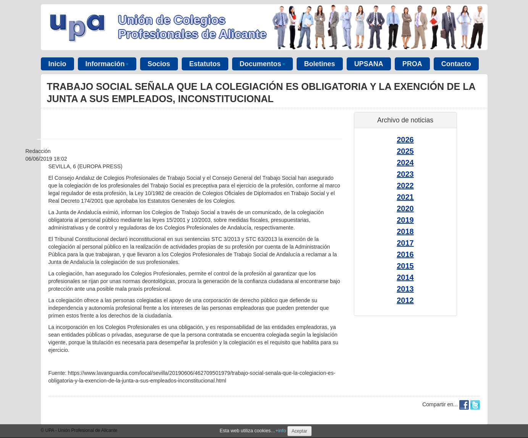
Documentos (262, 64)
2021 (405, 197)
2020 (405, 208)
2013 (405, 289)
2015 (405, 266)
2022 (405, 185)
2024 (405, 162)
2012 (405, 300)
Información (107, 64)
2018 (405, 231)
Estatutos (205, 64)
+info (281, 430)
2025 (405, 151)
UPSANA (368, 64)
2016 (405, 254)
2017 (405, 243)
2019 (405, 220)
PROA (412, 64)
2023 (405, 174)
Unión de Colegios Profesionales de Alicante (192, 27)
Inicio (57, 64)
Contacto (456, 64)
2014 (405, 277)
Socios (159, 64)
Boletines (319, 64)
